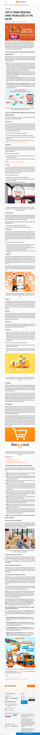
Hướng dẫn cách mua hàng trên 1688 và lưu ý (17, 162)
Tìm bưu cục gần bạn (24, 702)
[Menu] (5, 2)
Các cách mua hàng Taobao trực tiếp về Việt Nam (18, 142)
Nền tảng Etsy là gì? (10, 459)
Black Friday (9, 559)
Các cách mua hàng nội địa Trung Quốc (13, 677)
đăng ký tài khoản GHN (19, 671)
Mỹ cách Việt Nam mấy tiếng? (12, 460)
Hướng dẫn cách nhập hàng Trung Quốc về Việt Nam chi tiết (17, 679)
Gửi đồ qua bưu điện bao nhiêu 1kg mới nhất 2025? (16, 462)
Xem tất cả (31, 686)
